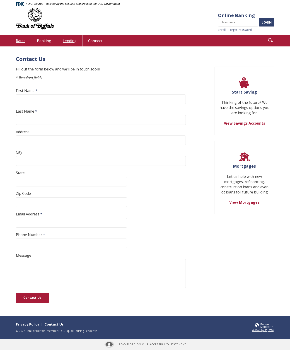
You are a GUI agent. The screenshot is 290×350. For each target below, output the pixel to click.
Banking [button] (44, 40)
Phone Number (30, 234)
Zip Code (23, 193)
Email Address (29, 214)
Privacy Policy (27, 324)
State (20, 172)
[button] (270, 40)
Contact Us (32, 297)
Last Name (26, 111)
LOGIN (267, 22)
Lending (70, 40)
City (19, 152)
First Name (26, 90)
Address (22, 131)
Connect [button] (95, 40)
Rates (23, 42)
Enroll (222, 30)
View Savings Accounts (244, 123)
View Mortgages (244, 202)
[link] (263, 330)
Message (23, 255)
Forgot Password (240, 30)
